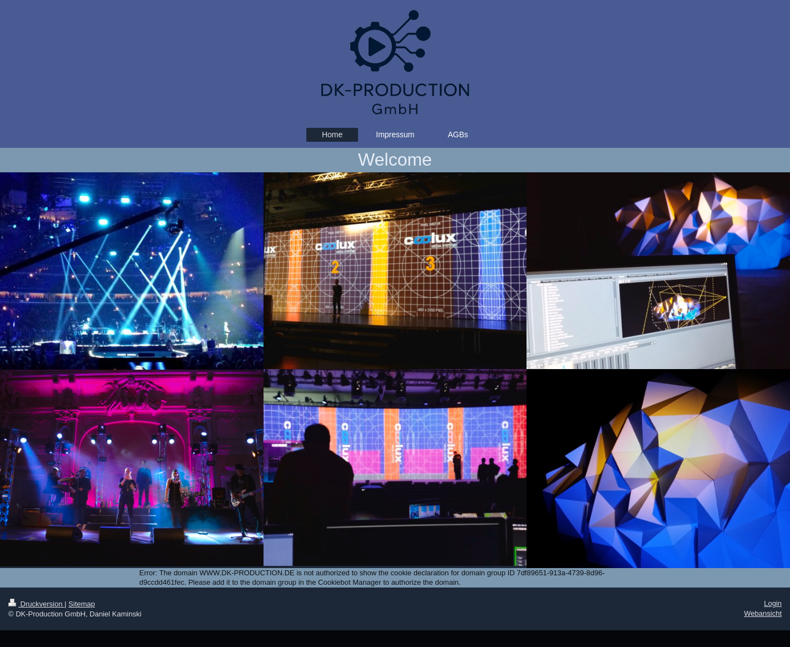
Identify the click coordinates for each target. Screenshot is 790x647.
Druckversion (36, 604)
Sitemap (81, 604)
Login (773, 603)
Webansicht (763, 613)
